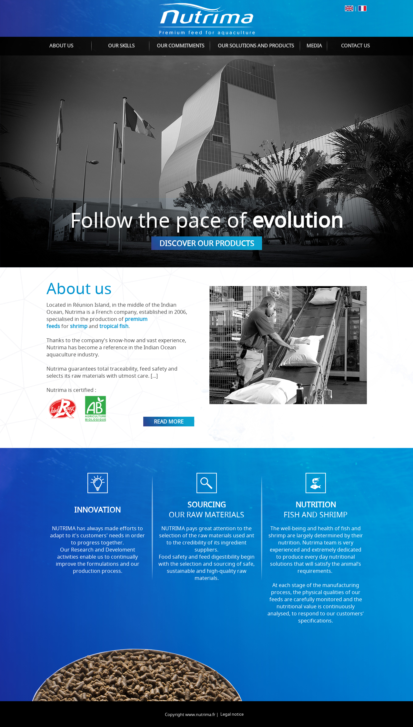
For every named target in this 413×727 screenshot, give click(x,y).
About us (61, 46)
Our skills (121, 46)
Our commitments (180, 46)
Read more (169, 421)
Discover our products (206, 243)
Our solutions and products (256, 46)
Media (314, 46)
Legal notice (232, 714)
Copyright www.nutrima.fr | (191, 714)
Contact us (355, 46)
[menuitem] (61, 46)
